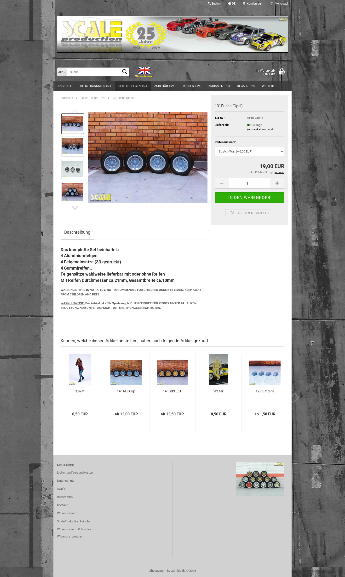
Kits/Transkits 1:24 (95, 86)
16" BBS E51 (172, 391)
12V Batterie (265, 391)
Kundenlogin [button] (253, 3)
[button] (232, 3)
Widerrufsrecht (67, 513)
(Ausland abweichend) (260, 129)
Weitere (268, 86)
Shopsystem (157, 570)
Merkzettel (279, 3)
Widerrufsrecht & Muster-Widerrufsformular (74, 532)
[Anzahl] (249, 183)
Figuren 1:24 (191, 86)
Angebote (65, 86)
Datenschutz (65, 480)
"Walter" (218, 391)
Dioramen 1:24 (219, 86)
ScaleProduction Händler (74, 521)
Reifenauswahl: (225, 142)
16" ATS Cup (126, 391)
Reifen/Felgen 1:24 (132, 86)
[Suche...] (62, 72)
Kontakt (62, 505)
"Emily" (80, 391)
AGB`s (61, 489)
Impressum (65, 497)
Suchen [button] (214, 3)
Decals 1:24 (246, 86)
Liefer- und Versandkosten (75, 472)
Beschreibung (77, 232)
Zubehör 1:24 (164, 86)
